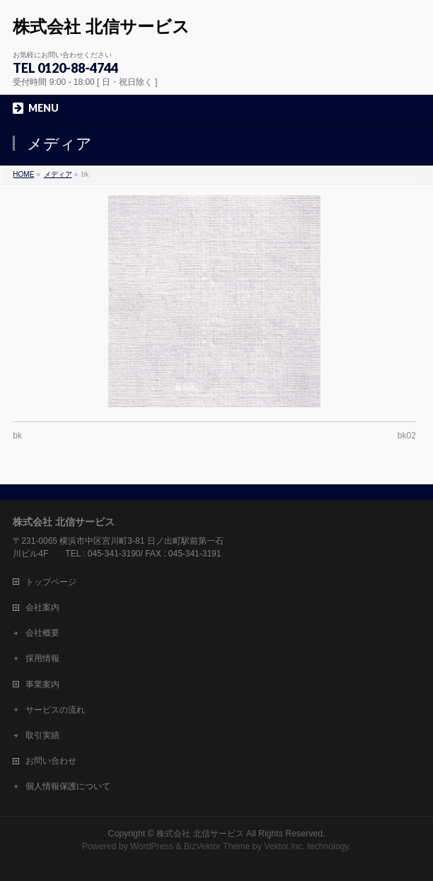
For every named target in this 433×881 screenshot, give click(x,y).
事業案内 (42, 684)
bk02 (407, 435)
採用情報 (42, 658)
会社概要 (42, 633)
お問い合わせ (50, 761)
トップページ (50, 582)
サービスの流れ (55, 710)
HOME (23, 174)
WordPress (151, 846)
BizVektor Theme (217, 846)
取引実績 (42, 735)
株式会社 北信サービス (101, 26)
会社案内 (42, 607)
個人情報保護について (67, 786)
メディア (58, 174)
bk (17, 435)
